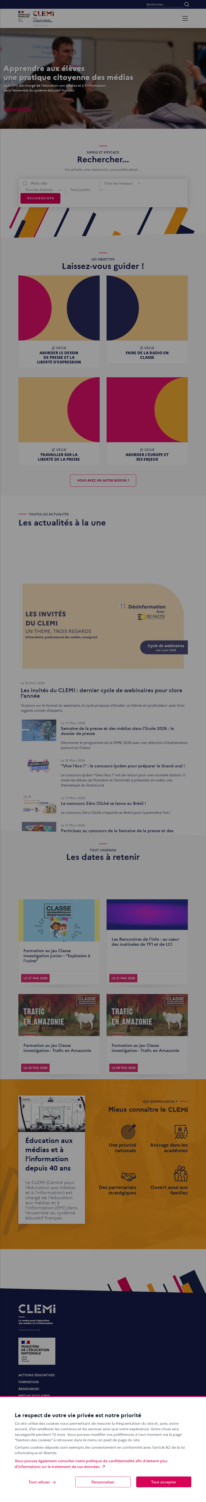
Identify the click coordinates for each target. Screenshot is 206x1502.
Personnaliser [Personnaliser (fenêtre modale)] (102, 1481)
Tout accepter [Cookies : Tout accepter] (163, 1481)
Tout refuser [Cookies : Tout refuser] (42, 1482)
